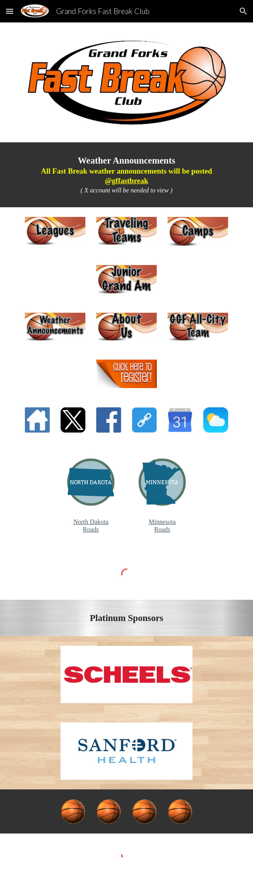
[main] (126, 175)
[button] (9, 11)
